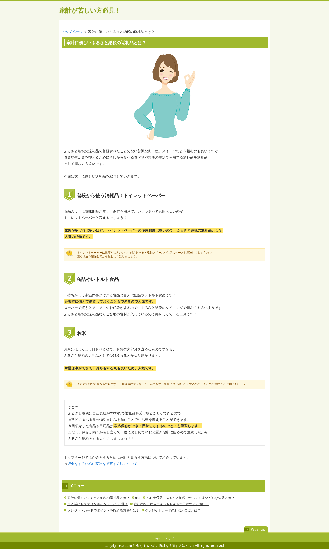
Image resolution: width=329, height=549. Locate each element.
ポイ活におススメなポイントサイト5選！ (97, 504)
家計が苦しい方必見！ (90, 10)
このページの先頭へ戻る (256, 529)
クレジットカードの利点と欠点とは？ (173, 510)
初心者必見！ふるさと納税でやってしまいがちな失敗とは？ (190, 498)
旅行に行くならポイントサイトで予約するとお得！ (171, 504)
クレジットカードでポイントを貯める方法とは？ (103, 510)
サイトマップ (164, 539)
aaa (138, 498)
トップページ (72, 32)
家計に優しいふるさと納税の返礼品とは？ (98, 498)
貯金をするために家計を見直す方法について (103, 464)
